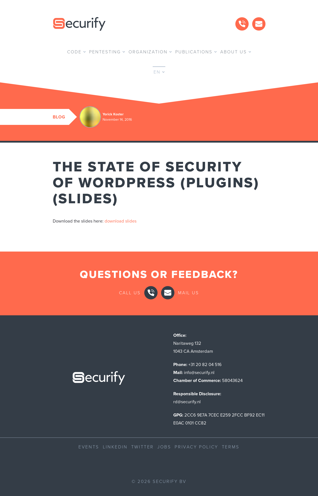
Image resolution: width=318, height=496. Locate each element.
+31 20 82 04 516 (205, 364)
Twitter (142, 447)
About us (233, 51)
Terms (231, 447)
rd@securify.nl (187, 401)
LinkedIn (115, 447)
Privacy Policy (196, 447)
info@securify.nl (199, 372)
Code (74, 51)
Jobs (164, 447)
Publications (194, 51)
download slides (121, 221)
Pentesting (105, 51)
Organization (148, 51)
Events (88, 447)
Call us (130, 292)
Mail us (188, 292)
